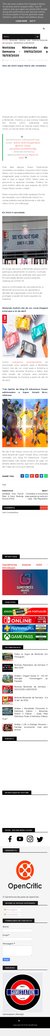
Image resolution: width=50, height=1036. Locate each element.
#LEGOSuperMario (30, 149)
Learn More (21, 21)
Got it (32, 21)
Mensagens (10, 917)
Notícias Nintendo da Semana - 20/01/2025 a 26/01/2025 (31, 696)
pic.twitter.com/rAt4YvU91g (22, 155)
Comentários (11, 922)
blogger (43, 517)
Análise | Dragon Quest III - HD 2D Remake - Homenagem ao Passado (31, 686)
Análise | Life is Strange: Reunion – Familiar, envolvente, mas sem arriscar (31, 735)
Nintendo (14, 42)
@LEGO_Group (22, 152)
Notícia (22, 42)
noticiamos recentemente (26, 369)
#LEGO (17, 149)
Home (5, 42)
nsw (28, 42)
